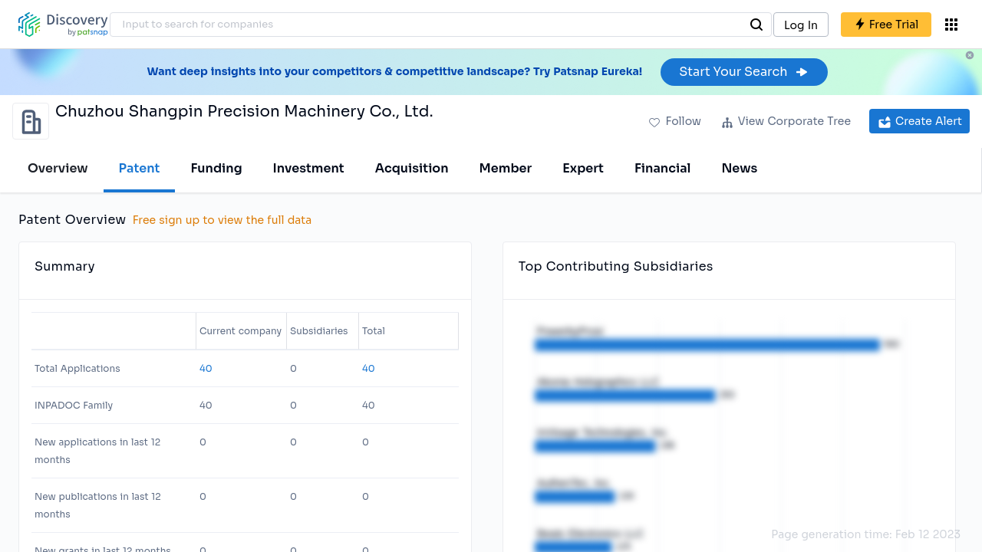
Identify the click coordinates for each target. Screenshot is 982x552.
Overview (58, 168)
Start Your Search (744, 72)
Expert (583, 168)
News (739, 168)
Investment (308, 168)
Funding (216, 168)
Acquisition (412, 168)
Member (505, 168)
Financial (662, 168)
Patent (139, 168)
